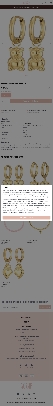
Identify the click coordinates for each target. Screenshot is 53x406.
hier (32, 212)
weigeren (33, 208)
